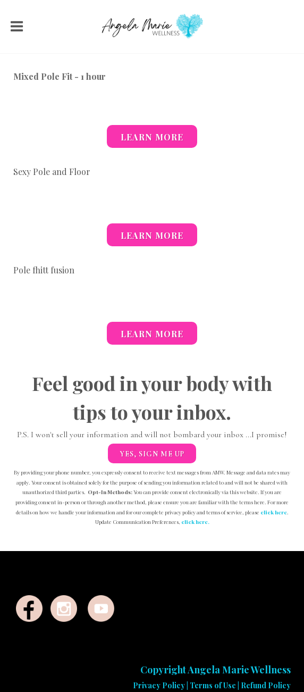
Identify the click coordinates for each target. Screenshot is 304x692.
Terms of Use (213, 685)
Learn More (152, 137)
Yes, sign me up (152, 453)
